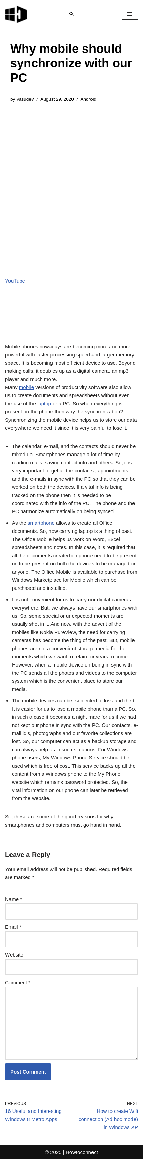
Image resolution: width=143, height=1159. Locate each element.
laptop (44, 403)
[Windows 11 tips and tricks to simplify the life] (16, 14)
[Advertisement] (71, 184)
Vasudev (25, 99)
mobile (26, 387)
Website (14, 955)
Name (13, 899)
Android (88, 99)
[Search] (71, 14)
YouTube (15, 281)
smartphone (41, 523)
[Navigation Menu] (130, 14)
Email (13, 927)
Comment (17, 982)
